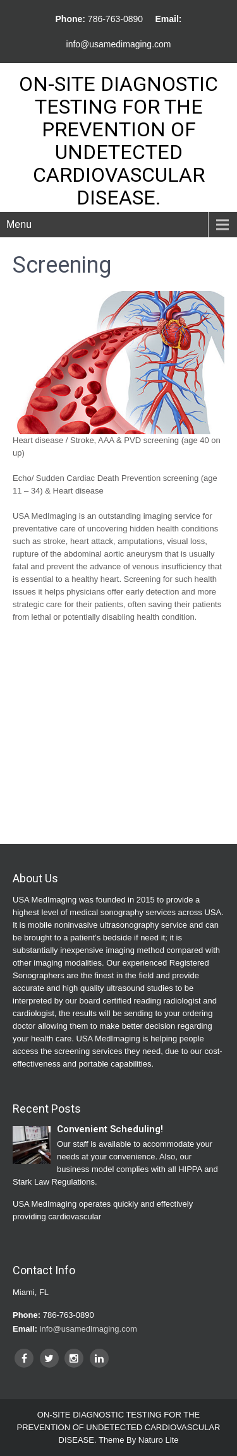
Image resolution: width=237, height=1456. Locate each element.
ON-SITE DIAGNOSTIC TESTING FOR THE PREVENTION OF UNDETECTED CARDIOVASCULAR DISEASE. (118, 141)
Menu (19, 224)
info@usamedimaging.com (118, 44)
